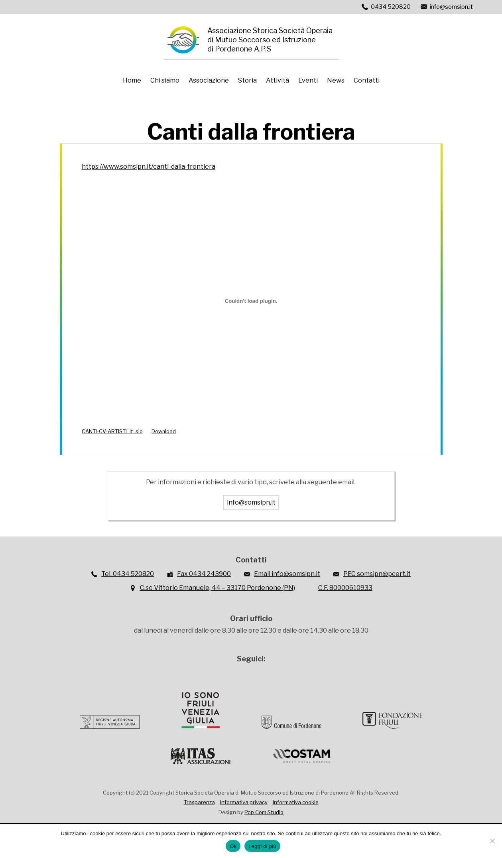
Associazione (209, 80)
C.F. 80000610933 (345, 588)
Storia (247, 80)
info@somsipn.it (451, 6)
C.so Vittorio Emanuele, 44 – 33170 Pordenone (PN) (217, 588)
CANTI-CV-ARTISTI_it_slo (112, 431)
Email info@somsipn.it (287, 574)
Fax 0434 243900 (204, 574)
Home (132, 80)
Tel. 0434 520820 (127, 574)
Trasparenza (199, 802)
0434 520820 (391, 6)
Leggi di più (262, 846)
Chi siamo (164, 80)
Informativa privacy (244, 802)
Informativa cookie (296, 802)
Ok (233, 846)
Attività (277, 80)
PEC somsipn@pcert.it (377, 574)
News (336, 80)
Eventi (308, 80)
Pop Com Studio (263, 812)
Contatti (367, 80)
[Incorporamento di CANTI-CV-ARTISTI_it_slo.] (251, 300)
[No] (492, 841)
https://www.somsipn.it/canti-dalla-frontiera (148, 166)
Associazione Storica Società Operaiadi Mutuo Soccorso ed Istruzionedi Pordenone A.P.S (270, 39)
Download (164, 431)
